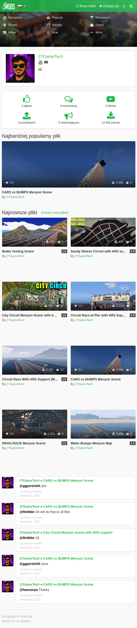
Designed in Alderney (17, 616)
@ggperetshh (30, 486)
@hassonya (29, 590)
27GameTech (50, 56)
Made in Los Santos (16, 621)
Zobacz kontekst (31, 491)
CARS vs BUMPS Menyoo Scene (68, 480)
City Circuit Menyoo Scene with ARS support (77, 532)
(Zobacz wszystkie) (55, 212)
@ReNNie (27, 512)
